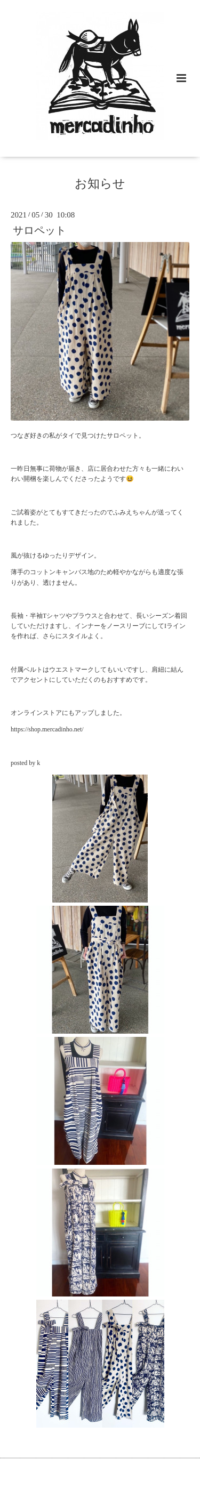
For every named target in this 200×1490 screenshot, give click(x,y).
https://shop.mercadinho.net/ (47, 729)
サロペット (39, 230)
